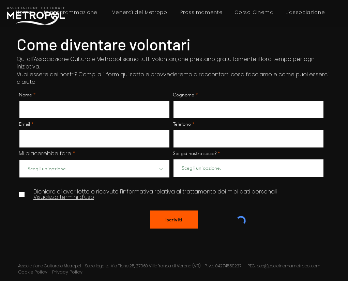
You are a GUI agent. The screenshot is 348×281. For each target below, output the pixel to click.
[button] (305, 12)
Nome (25, 94)
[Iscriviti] (174, 219)
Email (25, 124)
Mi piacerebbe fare (45, 153)
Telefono (182, 124)
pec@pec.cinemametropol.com (288, 266)
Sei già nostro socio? (194, 153)
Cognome (183, 94)
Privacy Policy (67, 272)
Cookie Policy (32, 272)
